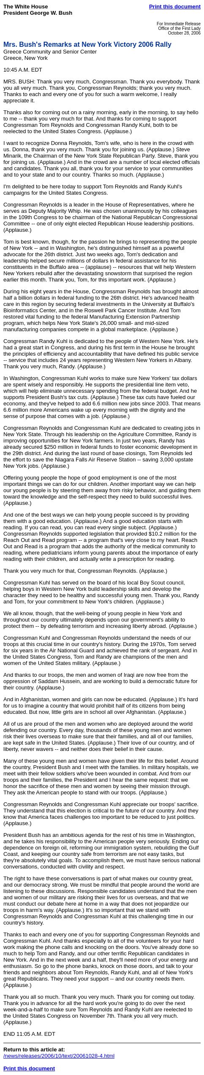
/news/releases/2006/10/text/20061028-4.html (58, 1056)
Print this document (175, 6)
